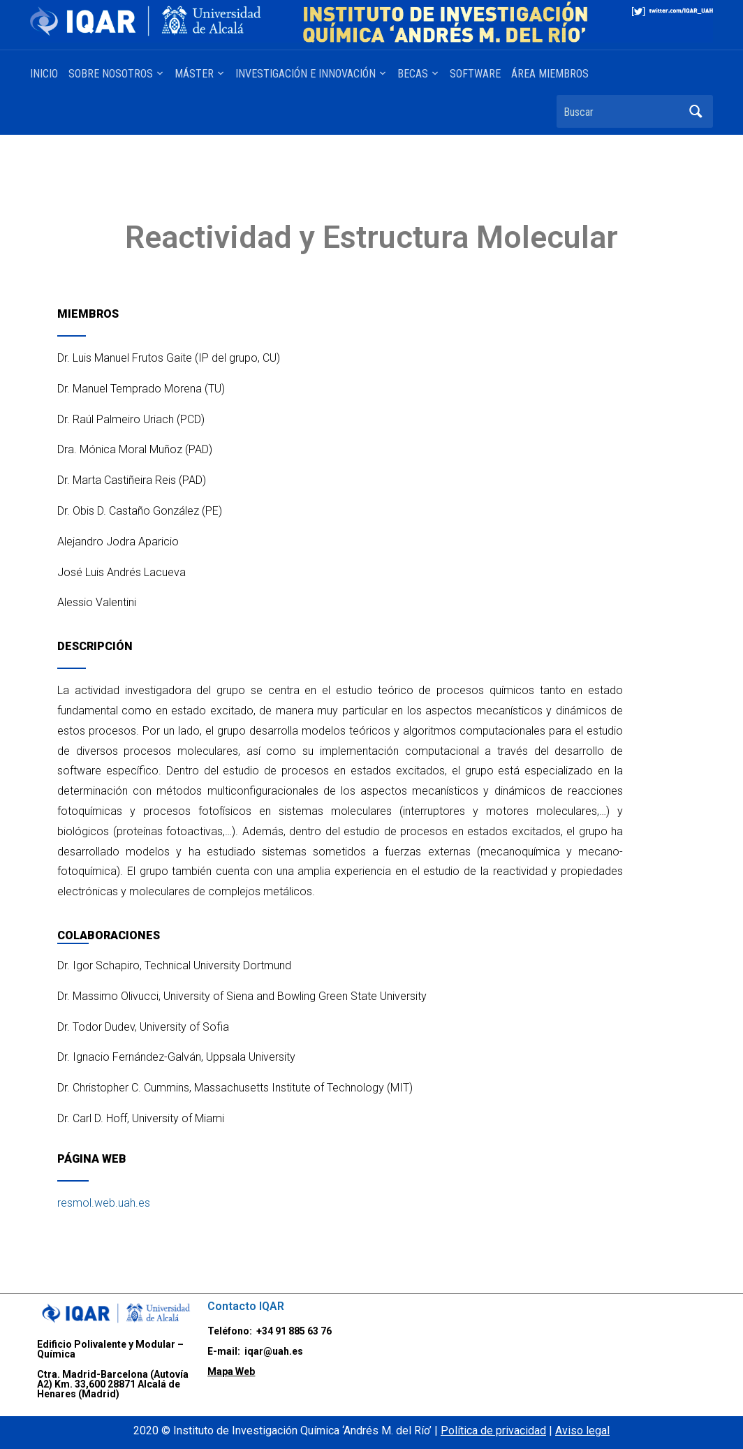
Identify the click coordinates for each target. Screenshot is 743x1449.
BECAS (412, 73)
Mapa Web (231, 1371)
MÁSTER (194, 73)
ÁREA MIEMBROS (550, 73)
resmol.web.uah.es (103, 1202)
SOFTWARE (475, 73)
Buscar (695, 111)
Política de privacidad (493, 1430)
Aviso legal (582, 1430)
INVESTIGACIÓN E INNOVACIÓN (305, 73)
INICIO (44, 73)
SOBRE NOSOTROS (110, 73)
